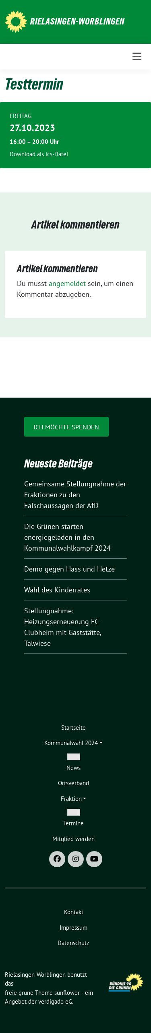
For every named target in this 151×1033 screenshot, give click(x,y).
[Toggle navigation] (137, 56)
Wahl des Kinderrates (57, 589)
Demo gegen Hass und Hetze (69, 569)
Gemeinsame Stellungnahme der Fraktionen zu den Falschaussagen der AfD (75, 494)
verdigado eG (55, 1001)
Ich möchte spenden (66, 427)
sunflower (67, 992)
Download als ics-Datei (39, 154)
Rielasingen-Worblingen (77, 21)
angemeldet (67, 283)
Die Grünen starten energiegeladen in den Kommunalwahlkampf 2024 (67, 537)
